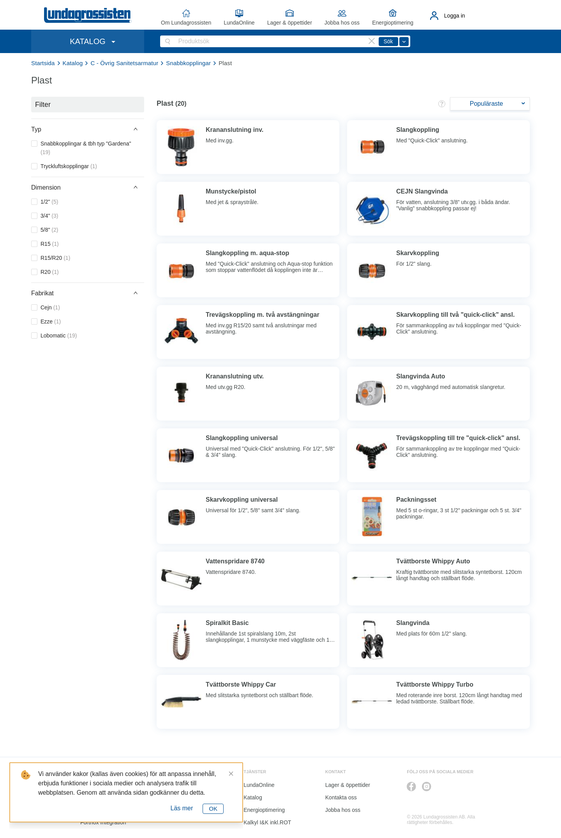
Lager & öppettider (289, 23)
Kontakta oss (341, 797)
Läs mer (182, 808)
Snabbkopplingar (188, 63)
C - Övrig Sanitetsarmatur (124, 63)
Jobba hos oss (342, 23)
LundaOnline (239, 23)
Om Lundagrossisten (186, 23)
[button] (87, 129)
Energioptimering (392, 23)
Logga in (454, 15)
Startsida (43, 63)
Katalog (73, 63)
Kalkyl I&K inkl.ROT (267, 822)
